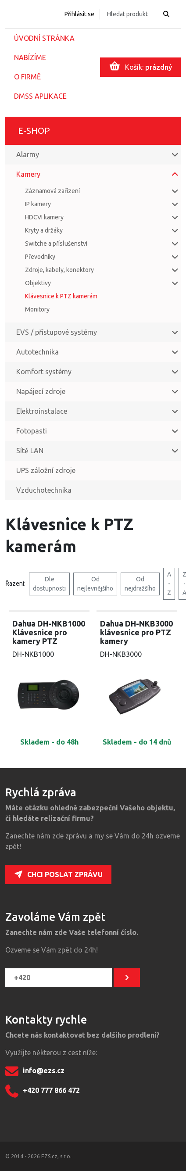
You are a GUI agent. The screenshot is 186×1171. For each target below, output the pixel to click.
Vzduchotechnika (44, 490)
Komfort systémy (44, 372)
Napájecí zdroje (40, 391)
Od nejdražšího (140, 584)
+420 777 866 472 (42, 1091)
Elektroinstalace (41, 411)
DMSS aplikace (40, 96)
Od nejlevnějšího (95, 584)
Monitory (37, 309)
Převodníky (40, 256)
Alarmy (27, 154)
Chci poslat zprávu (58, 874)
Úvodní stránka (44, 38)
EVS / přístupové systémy (56, 332)
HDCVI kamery (44, 217)
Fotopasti (31, 431)
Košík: (140, 66)
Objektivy (38, 282)
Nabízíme (30, 57)
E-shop (34, 130)
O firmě (27, 77)
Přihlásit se (79, 14)
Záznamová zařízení (52, 190)
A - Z (169, 583)
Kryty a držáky (44, 230)
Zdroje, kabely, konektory (59, 269)
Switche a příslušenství (56, 243)
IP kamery (38, 204)
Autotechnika (37, 352)
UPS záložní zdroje (45, 470)
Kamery (28, 174)
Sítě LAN (29, 451)
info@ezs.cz (34, 1071)
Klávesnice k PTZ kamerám (61, 296)
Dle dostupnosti (49, 584)
